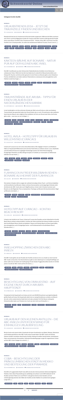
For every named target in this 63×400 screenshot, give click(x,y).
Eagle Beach (39, 120)
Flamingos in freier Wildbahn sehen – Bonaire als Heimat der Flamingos (31, 174)
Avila (18, 158)
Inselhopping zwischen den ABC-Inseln (27, 249)
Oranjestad (41, 304)
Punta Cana (28, 48)
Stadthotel (18, 160)
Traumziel (40, 48)
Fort (19, 304)
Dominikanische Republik (44, 46)
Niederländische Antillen (11, 84)
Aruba (21, 46)
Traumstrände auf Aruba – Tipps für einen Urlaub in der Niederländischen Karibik (30, 99)
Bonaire (27, 46)
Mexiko (12, 48)
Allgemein (15, 46)
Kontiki (34, 231)
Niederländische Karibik (26, 84)
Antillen (15, 82)
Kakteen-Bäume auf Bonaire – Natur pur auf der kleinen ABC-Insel (30, 62)
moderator (19, 32)
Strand (44, 122)
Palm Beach (37, 122)
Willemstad (26, 160)
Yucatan (54, 48)
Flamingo (21, 194)
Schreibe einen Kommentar (31, 32)
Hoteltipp (44, 158)
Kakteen (28, 82)
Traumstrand (8, 123)
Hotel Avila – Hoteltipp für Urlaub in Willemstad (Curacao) (30, 138)
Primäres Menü (61, 10)
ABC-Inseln (7, 46)
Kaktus (34, 82)
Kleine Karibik (47, 82)
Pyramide (38, 383)
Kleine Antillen (54, 120)
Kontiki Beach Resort (44, 231)
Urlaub (47, 48)
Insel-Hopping (34, 267)
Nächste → (35, 390)
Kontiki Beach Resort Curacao (12, 233)
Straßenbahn (8, 306)
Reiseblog (6, 23)
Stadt (43, 383)
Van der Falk (41, 233)
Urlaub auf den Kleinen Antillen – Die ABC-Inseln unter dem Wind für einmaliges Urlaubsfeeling (31, 322)
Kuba (6, 48)
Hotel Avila (36, 158)
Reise (35, 48)
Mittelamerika (19, 48)
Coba (15, 383)
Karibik (55, 46)
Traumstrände (18, 123)
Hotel (30, 158)
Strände (50, 122)
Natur (54, 82)
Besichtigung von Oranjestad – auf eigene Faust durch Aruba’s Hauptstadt (29, 284)
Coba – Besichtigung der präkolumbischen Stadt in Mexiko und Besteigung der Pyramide (28, 361)
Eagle (32, 120)
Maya (26, 383)
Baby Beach (21, 120)
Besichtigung (8, 383)
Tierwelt (7, 196)
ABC (6, 158)
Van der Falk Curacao (51, 233)
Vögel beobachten (22, 196)
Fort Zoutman (26, 304)
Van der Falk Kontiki (10, 235)
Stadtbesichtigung (51, 304)
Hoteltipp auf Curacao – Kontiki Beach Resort (27, 210)
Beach (27, 120)
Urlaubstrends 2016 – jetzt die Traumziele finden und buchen (27, 27)
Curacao (34, 46)
